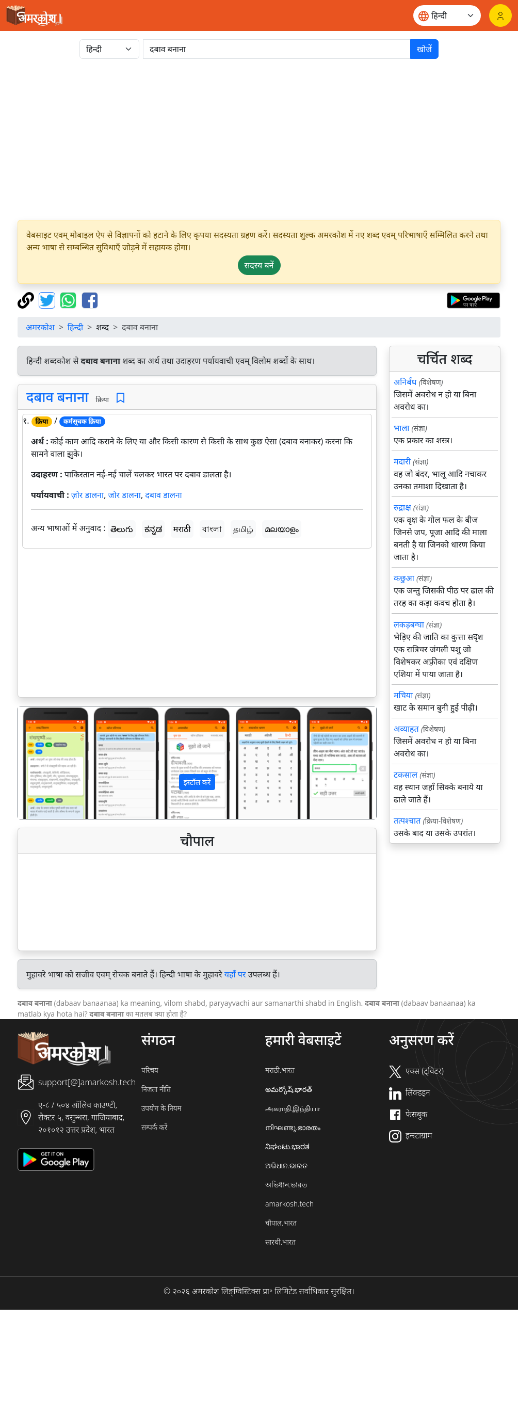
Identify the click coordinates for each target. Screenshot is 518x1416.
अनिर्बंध (405, 382)
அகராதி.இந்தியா (292, 1108)
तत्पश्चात (407, 820)
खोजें (424, 49)
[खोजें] (277, 49)
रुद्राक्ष (402, 507)
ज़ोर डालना (87, 495)
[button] (45, 762)
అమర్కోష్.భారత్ (288, 1089)
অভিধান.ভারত (286, 1184)
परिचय (149, 1070)
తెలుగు (121, 529)
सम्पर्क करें (154, 1127)
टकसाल (405, 774)
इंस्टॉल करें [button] (197, 782)
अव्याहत (406, 728)
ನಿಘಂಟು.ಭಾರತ (287, 1146)
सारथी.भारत (280, 1242)
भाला (401, 427)
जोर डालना (124, 495)
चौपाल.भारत (281, 1223)
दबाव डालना (163, 495)
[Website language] (447, 15)
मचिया (403, 695)
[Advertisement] (259, 139)
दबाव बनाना (57, 396)
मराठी (182, 529)
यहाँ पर (235, 974)
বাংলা (212, 529)
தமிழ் (243, 529)
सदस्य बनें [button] (259, 265)
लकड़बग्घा (409, 624)
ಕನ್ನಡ (153, 529)
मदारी (402, 461)
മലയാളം (282, 529)
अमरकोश (40, 327)
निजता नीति (156, 1089)
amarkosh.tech (289, 1204)
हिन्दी (75, 327)
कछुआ (404, 578)
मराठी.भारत (280, 1070)
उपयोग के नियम (161, 1108)
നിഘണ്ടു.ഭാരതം (292, 1127)
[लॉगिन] (500, 15)
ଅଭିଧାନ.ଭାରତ (286, 1165)
